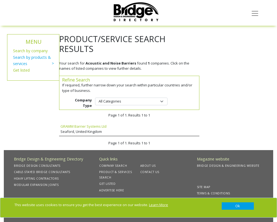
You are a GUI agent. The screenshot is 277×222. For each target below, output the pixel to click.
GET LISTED (107, 184)
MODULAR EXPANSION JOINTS (36, 185)
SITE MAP (203, 187)
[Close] (238, 206)
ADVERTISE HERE (111, 190)
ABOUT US (148, 166)
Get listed (21, 70)
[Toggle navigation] (255, 12)
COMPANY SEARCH (113, 166)
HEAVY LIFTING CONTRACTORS (36, 178)
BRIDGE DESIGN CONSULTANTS (37, 166)
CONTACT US (149, 172)
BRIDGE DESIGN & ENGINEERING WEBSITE (228, 166)
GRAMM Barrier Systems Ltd (83, 126)
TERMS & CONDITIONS (213, 193)
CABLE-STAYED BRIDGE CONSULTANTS (42, 172)
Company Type (83, 103)
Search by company (30, 50)
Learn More (158, 204)
